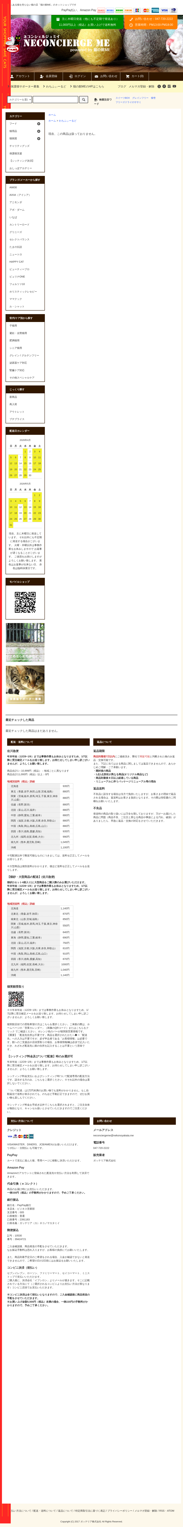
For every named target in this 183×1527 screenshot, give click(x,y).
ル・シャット (16, 306)
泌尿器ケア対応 (18, 362)
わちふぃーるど (54, 86)
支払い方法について (20, 1510)
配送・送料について (44, 1510)
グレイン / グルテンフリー (24, 355)
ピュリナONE (17, 276)
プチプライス (16, 419)
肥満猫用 (14, 340)
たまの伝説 (15, 246)
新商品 (13, 396)
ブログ (122, 86)
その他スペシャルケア (21, 377)
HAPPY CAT (16, 261)
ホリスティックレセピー (23, 291)
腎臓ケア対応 (16, 370)
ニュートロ (15, 254)
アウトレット (16, 411)
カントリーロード (19, 224)
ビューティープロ (19, 269)
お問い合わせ (105, 76)
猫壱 (153, 98)
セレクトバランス (19, 239)
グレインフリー (140, 98)
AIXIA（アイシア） (20, 194)
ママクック (15, 298)
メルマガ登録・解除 (141, 86)
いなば (13, 217)
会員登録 (48, 76)
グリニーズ (15, 232)
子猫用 (13, 325)
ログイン (77, 76)
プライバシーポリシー (119, 1510)
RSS (162, 1510)
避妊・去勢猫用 (18, 333)
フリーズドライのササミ (128, 102)
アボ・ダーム (16, 209)
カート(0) (134, 76)
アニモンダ (15, 202)
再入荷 (13, 404)
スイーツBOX (123, 98)
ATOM (170, 1510)
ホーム (52, 114)
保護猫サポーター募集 (22, 86)
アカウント (20, 76)
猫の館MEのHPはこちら (86, 86)
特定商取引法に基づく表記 (90, 1510)
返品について (65, 1510)
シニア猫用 (15, 347)
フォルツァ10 (17, 284)
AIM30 (13, 187)
